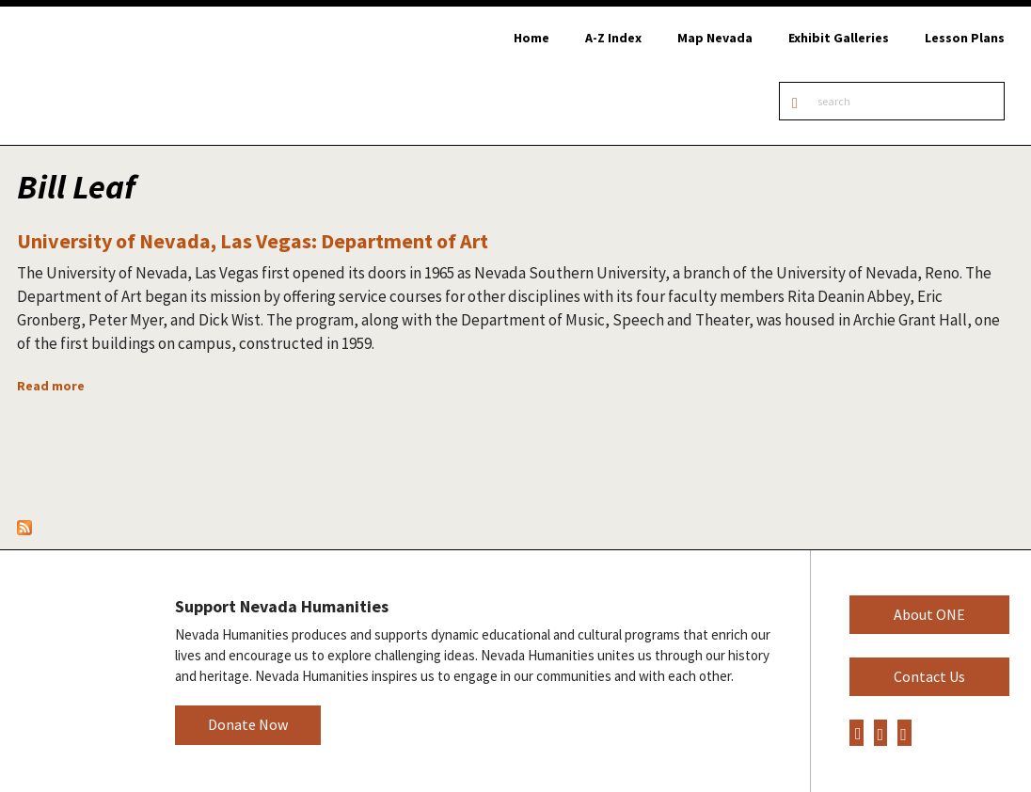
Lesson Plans (965, 37)
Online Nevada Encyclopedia (112, 76)
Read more (51, 385)
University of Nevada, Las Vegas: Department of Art (252, 241)
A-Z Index (613, 37)
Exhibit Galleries (838, 37)
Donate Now (248, 724)
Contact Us (929, 676)
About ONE (929, 614)
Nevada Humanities (72, 670)
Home (531, 37)
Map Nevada (715, 37)
